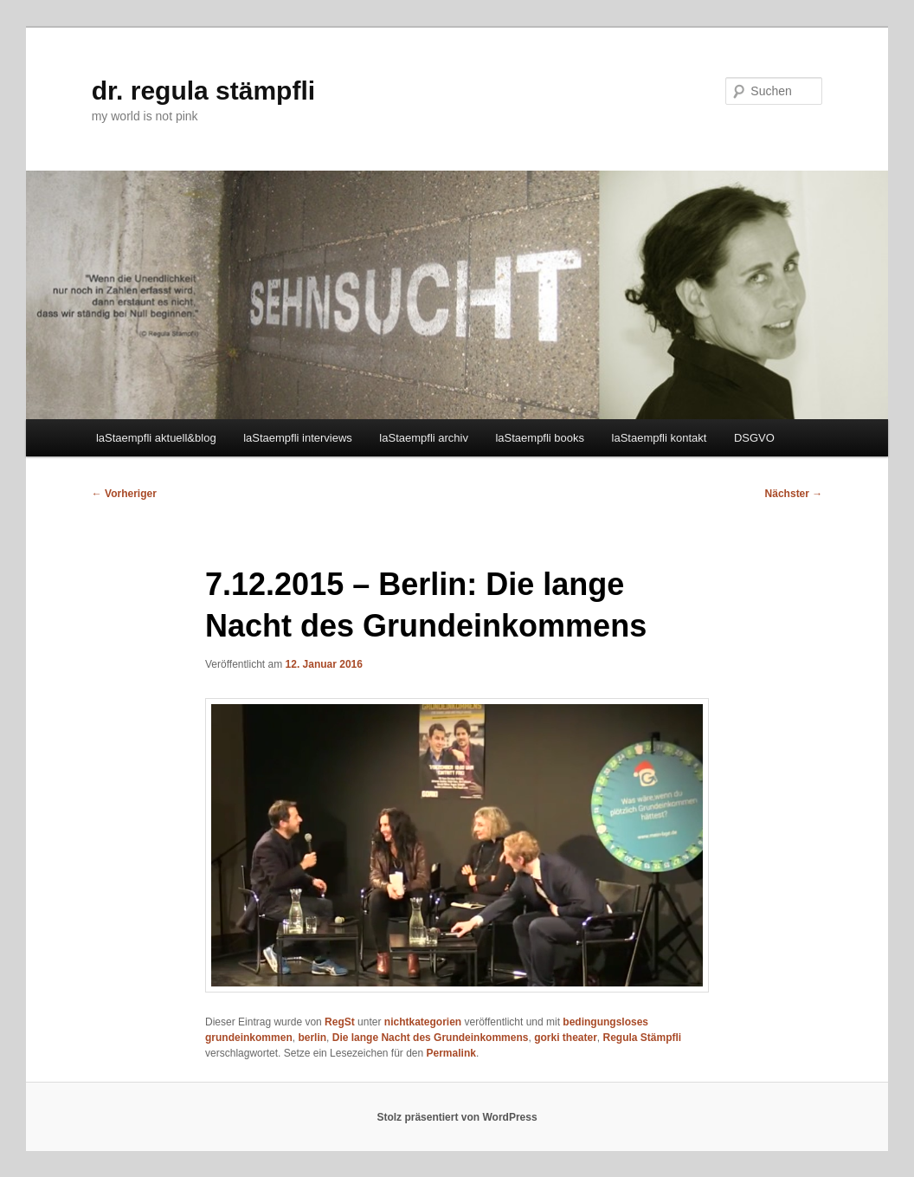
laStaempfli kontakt (659, 437)
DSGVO (754, 437)
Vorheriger (124, 494)
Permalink (451, 1053)
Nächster (794, 494)
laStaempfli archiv (423, 437)
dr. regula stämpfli (203, 90)
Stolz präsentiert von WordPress (457, 1117)
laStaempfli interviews (297, 437)
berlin (312, 1037)
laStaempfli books (539, 437)
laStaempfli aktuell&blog (156, 437)
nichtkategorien (422, 1022)
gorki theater (565, 1037)
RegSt (340, 1022)
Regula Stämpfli (642, 1037)
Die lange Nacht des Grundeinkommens (430, 1037)
